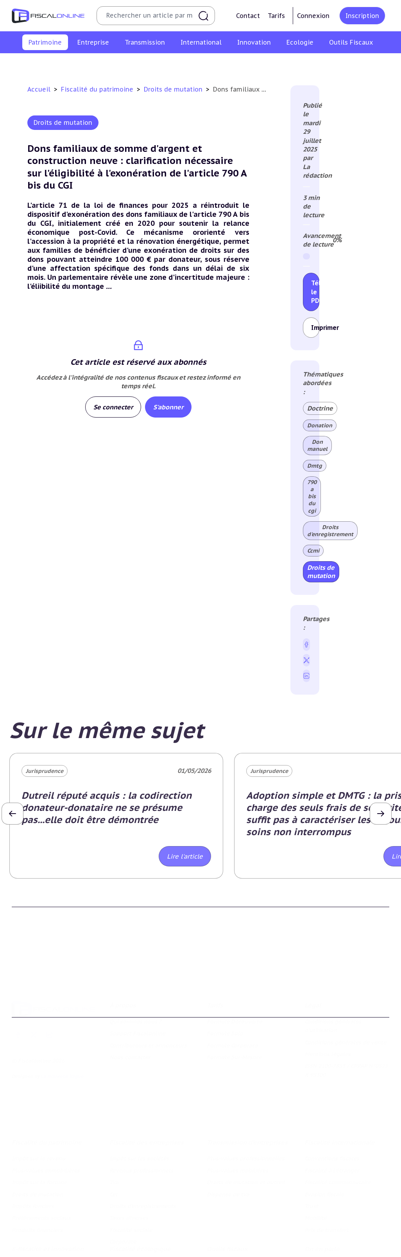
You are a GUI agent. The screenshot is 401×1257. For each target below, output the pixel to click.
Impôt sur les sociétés (139, 1107)
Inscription (362, 16)
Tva (113, 1131)
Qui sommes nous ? (135, 984)
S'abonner (168, 407)
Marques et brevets (38, 1253)
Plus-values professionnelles (246, 1107)
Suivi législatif (226, 1244)
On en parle (322, 1204)
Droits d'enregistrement (330, 531)
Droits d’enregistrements (142, 1154)
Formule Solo (225, 995)
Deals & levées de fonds (336, 1232)
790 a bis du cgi (312, 496)
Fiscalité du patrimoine (98, 89)
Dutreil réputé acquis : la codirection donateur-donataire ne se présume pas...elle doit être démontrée (106, 807)
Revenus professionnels (141, 1119)
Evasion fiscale (324, 1143)
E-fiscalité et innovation (48, 1204)
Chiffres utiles (225, 1220)
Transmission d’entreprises (247, 1091)
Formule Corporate (232, 1007)
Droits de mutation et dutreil (246, 1131)
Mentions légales (327, 1016)
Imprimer (315, 327)
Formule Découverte (234, 984)
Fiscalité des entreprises (146, 1091)
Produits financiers (378, 64)
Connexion (313, 16)
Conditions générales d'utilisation (332, 988)
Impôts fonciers (265, 64)
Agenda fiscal (225, 1232)
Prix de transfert (326, 1178)
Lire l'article (185, 856)
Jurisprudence (44, 770)
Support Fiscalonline (137, 995)
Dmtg (314, 465)
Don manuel (317, 445)
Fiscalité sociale (130, 1178)
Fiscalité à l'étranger (331, 1119)
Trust (311, 1154)
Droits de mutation (212, 64)
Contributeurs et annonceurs (148, 1007)
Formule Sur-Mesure (234, 1019)
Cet (113, 1143)
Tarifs (276, 16)
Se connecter (113, 407)
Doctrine (320, 408)
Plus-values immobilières (89, 64)
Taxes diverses (128, 1167)
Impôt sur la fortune (154, 64)
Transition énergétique (140, 1253)
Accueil (38, 89)
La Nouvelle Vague (62, 1039)
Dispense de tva (228, 1143)
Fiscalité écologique (140, 1204)
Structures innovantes (42, 1241)
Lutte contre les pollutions (145, 1220)
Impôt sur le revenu (24, 64)
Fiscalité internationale (339, 1091)
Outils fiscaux (227, 1204)
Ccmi (313, 550)
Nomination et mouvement (340, 1220)
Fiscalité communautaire (337, 1131)
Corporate (122, 1190)
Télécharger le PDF (315, 291)
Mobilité (315, 1167)
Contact (248, 16)
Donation (319, 425)
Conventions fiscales (331, 1107)
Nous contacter (129, 1019)
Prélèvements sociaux (319, 64)
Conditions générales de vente (345, 1004)
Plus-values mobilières (237, 1119)
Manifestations (324, 1244)
